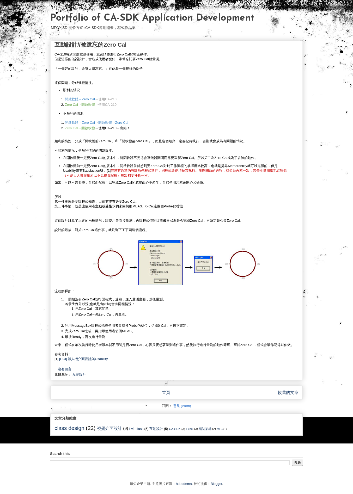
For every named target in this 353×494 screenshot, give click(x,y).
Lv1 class (136, 429)
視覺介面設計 (109, 428)
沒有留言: (65, 369)
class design (69, 428)
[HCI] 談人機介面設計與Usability (83, 359)
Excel (189, 428)
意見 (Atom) (182, 406)
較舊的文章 (288, 392)
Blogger (216, 484)
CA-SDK (174, 428)
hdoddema (184, 484)
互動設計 (79, 374)
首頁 (166, 392)
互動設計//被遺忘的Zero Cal (90, 44)
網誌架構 (205, 428)
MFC (220, 429)
